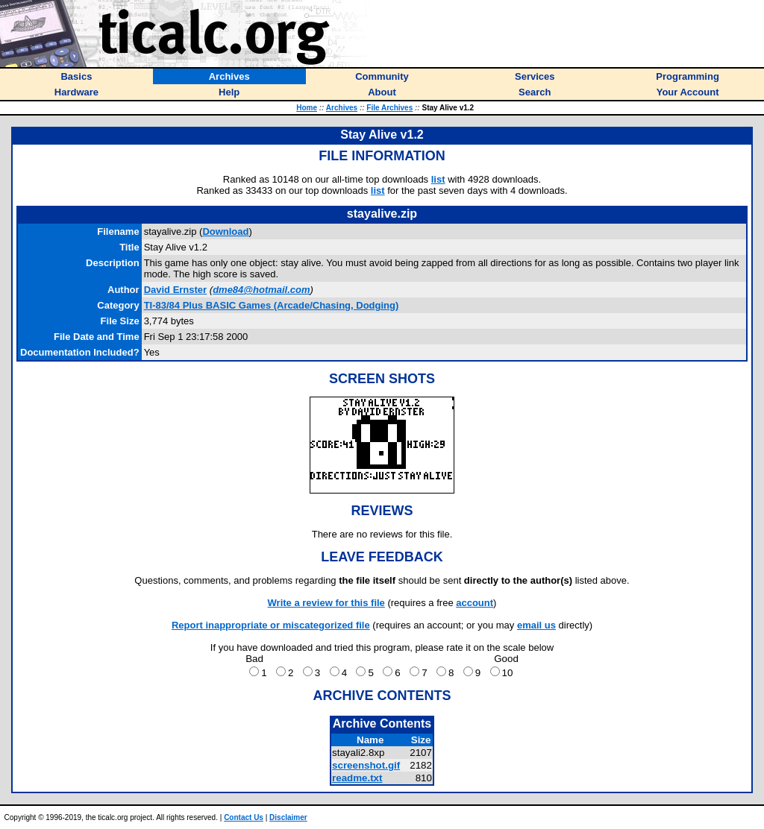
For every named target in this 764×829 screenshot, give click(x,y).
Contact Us (243, 817)
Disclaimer (288, 817)
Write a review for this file (326, 602)
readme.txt (357, 778)
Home (306, 108)
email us (536, 625)
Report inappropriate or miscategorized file (271, 625)
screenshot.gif (366, 765)
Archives (341, 108)
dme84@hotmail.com (261, 289)
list (438, 179)
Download (225, 231)
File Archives (389, 108)
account (474, 602)
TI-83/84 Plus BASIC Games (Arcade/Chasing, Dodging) (271, 305)
